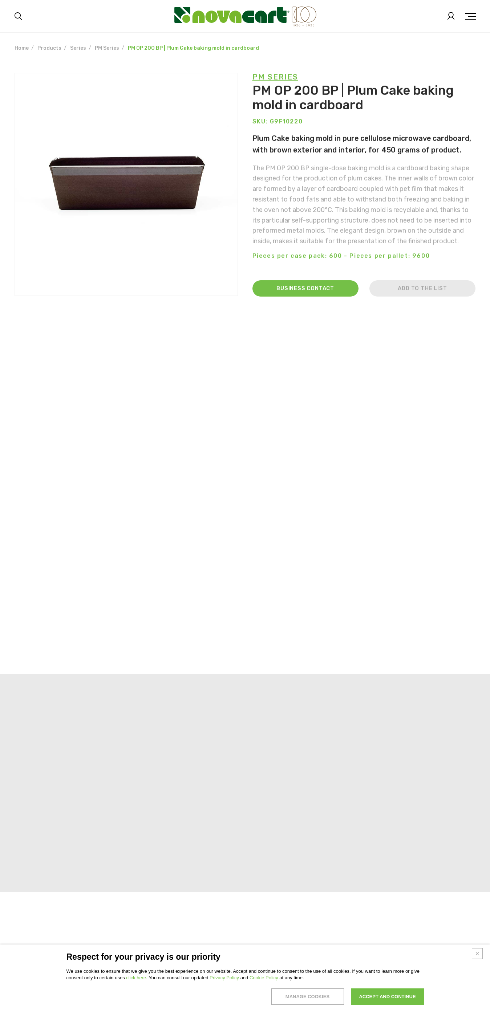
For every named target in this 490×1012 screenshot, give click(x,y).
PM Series (107, 48)
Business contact (305, 298)
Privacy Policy (224, 1000)
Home (22, 48)
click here (136, 1000)
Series (78, 48)
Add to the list (422, 298)
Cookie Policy (264, 1000)
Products (49, 48)
